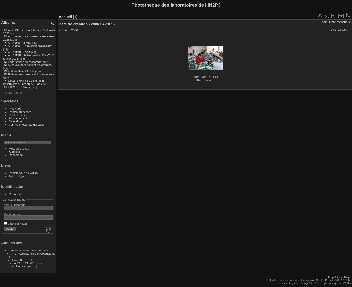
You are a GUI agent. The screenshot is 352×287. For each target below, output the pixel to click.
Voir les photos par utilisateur (27, 124)
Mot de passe (12, 213)
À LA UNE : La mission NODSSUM (30, 45)
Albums (8, 22)
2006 (95, 24)
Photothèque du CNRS (23, 172)
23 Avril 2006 (340, 30)
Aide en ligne (17, 176)
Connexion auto (16, 223)
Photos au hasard (20, 111)
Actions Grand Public (21, 71)
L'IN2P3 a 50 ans (19, 87)
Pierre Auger (24, 266)
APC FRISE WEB (25, 263)
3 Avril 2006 (70, 30)
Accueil (65, 17)
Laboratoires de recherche (24, 61)
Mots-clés (15, 148)
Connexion (16, 194)
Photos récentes (19, 115)
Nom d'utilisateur (14, 204)
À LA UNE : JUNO (20, 42)
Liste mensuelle (340, 22)
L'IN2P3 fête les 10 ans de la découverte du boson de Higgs (24, 82)
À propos (14, 151)
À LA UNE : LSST (19, 52)
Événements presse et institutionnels (31, 74)
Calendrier (15, 121)
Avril (106, 24)
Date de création (73, 24)
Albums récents (19, 118)
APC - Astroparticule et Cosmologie (33, 253)
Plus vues (15, 108)
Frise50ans (19, 259)
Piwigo (347, 277)
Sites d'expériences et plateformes (29, 64)
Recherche (16, 154)
